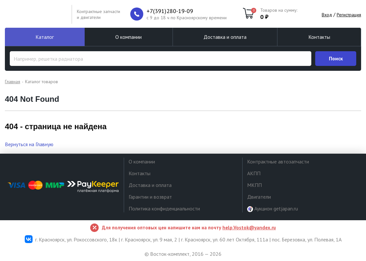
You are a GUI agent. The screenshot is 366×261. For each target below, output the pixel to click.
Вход (327, 15)
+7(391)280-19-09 (170, 11)
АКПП (253, 173)
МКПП (254, 185)
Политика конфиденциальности (164, 208)
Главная (12, 81)
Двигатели (259, 196)
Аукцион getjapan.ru (272, 208)
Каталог (44, 37)
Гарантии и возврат (150, 196)
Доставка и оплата (225, 37)
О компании (128, 37)
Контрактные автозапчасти (278, 161)
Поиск (336, 58)
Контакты (319, 37)
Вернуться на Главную (29, 144)
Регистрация (349, 15)
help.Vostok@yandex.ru (249, 227)
